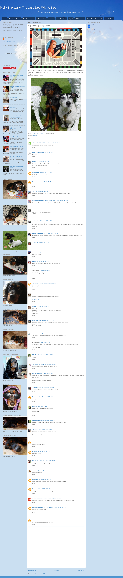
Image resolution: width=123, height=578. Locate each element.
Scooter (34, 306)
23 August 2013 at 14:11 (46, 220)
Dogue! (71, 19)
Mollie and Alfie (36, 299)
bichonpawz (35, 479)
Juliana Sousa (36, 429)
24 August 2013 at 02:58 (44, 442)
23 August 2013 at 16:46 (50, 283)
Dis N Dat (34, 135)
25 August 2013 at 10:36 (49, 460)
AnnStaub (35, 442)
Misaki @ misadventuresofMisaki (41, 498)
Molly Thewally (91, 24)
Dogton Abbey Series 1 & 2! (94, 19)
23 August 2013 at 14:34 (44, 242)
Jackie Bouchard (36, 387)
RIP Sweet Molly (14, 97)
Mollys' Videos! (109, 19)
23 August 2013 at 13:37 (45, 181)
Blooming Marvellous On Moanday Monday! (16, 157)
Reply (33, 147)
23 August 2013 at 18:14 (45, 333)
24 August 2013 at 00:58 (49, 420)
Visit (8, 61)
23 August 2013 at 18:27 (47, 354)
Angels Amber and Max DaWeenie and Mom (43, 200)
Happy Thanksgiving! (15, 136)
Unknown (36, 133)
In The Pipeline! (41, 19)
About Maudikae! (61, 19)
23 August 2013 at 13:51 (42, 191)
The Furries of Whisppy (38, 364)
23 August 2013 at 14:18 (52, 233)
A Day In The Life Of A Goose (40, 143)
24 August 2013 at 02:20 (46, 429)
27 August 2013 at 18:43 (44, 520)
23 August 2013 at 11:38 (43, 161)
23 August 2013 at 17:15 (48, 320)
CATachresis (35, 333)
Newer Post (32, 570)
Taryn (33, 191)
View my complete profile (9, 41)
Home (4, 19)
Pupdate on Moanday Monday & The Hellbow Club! (17, 116)
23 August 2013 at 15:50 (43, 261)
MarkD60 (34, 252)
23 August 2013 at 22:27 (41, 406)
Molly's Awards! (80, 19)
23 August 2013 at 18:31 (51, 364)
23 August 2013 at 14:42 (43, 252)
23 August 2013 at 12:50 (45, 172)
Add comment (32, 528)
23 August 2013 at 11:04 (47, 152)
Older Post (80, 570)
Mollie (33, 294)
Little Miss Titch (36, 354)
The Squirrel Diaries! (15, 19)
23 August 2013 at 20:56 (48, 387)
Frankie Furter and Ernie (38, 233)
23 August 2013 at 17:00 (43, 306)
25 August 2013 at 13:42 (46, 470)
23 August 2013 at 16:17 (45, 270)
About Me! (51, 19)
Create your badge (91, 29)
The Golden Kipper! (28, 19)
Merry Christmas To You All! (16, 146)
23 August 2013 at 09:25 (54, 143)
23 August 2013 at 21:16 (48, 396)
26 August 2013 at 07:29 (44, 488)
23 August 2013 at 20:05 (49, 373)
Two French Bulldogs (37, 283)
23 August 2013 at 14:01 (62, 200)
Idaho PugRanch (36, 320)
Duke (33, 406)
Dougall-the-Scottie (37, 460)
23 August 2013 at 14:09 (42, 210)
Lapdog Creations (37, 396)
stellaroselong (36, 220)
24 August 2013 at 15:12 (44, 451)
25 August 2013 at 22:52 (45, 479)
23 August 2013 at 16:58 (42, 294)
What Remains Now (37, 420)
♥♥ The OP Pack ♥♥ (37, 373)
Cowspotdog (35, 172)
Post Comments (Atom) (41, 573)
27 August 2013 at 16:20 (60, 507)
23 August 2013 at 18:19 (45, 342)
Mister (34, 210)
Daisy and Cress (36, 152)
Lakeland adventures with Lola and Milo (42, 507)
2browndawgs (36, 470)
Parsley (34, 261)
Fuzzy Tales (35, 181)
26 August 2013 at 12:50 (56, 498)
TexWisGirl (35, 242)
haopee (34, 161)
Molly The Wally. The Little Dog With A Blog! (28, 7)
